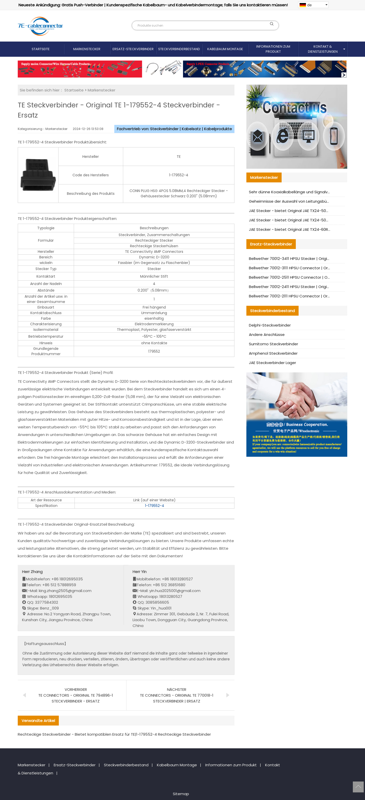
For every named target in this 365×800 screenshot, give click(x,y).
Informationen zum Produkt (273, 49)
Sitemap (181, 793)
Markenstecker (86, 49)
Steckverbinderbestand (179, 49)
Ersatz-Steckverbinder (133, 49)
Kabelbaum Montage (225, 49)
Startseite (41, 49)
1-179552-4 (154, 505)
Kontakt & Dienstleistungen (323, 49)
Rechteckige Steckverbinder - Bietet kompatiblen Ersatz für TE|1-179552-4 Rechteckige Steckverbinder (114, 734)
